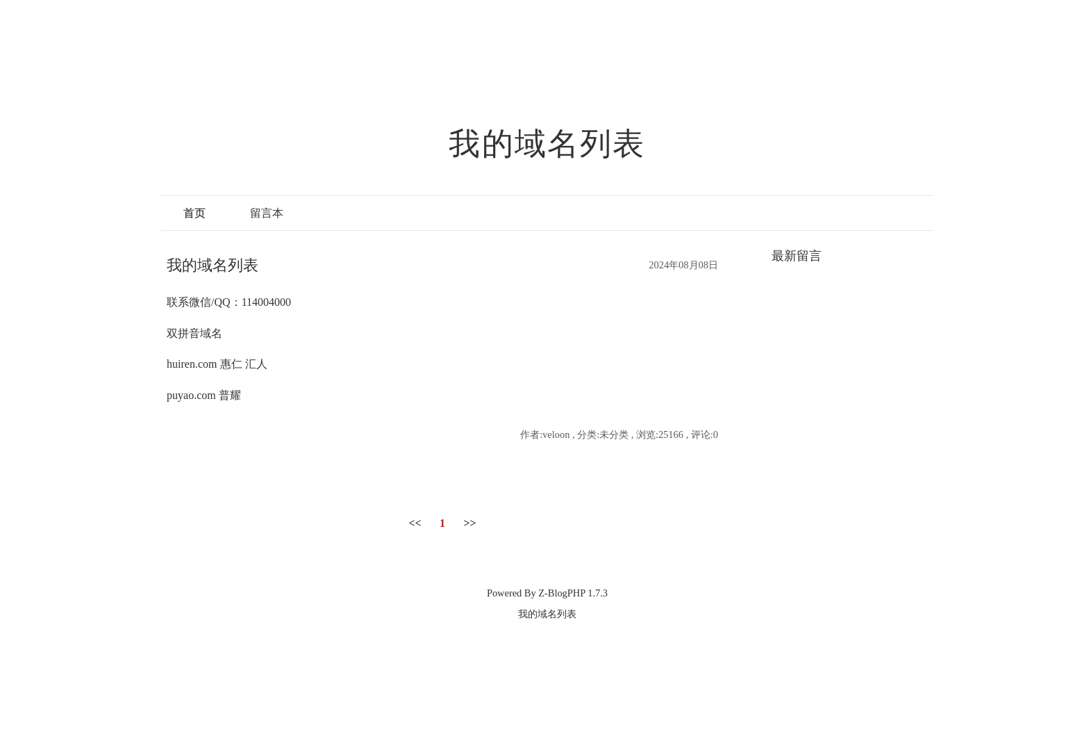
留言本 (266, 213)
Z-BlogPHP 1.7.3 (573, 593)
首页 (194, 213)
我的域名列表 (547, 144)
